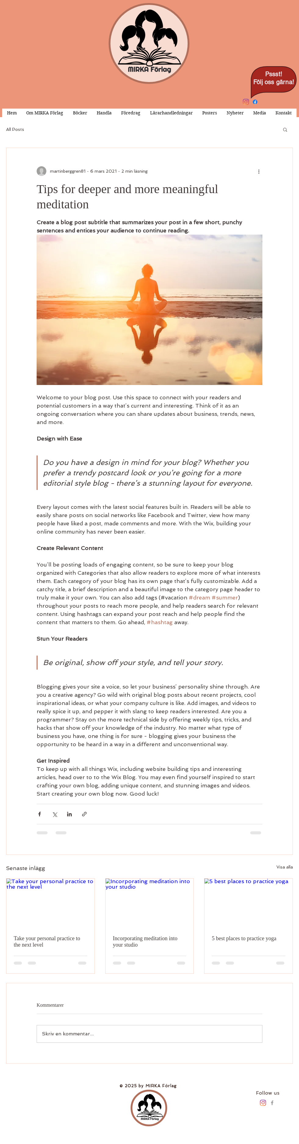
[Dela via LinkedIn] (69, 814)
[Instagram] (246, 102)
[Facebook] (255, 102)
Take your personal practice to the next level (47, 941)
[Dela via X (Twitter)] (54, 814)
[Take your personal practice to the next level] (50, 903)
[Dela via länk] (84, 814)
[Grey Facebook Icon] (272, 1103)
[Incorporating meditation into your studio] (150, 903)
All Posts (15, 129)
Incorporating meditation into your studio (145, 941)
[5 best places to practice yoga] (248, 903)
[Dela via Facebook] (39, 814)
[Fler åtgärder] (258, 171)
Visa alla (284, 867)
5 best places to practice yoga (244, 938)
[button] (285, 129)
